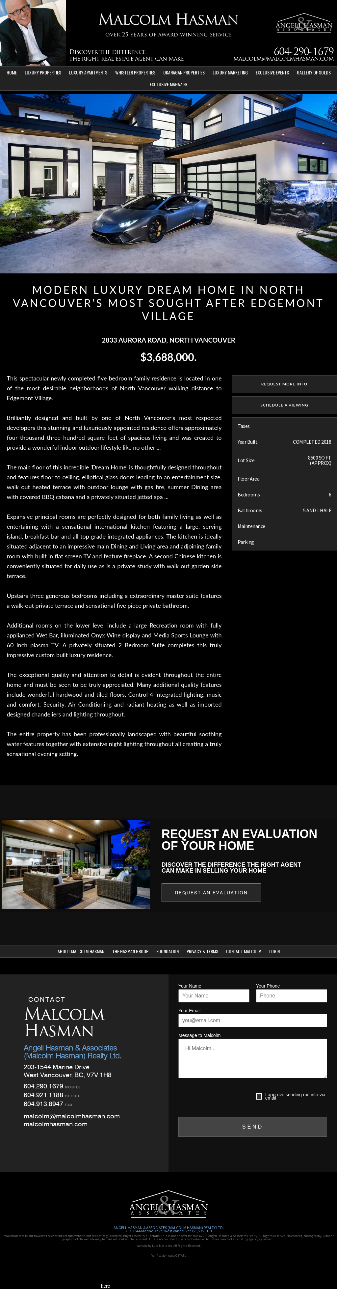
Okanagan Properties (184, 72)
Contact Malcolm (243, 951)
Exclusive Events (272, 72)
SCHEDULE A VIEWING (284, 405)
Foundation (167, 951)
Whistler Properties (135, 72)
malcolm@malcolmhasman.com (283, 59)
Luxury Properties (43, 72)
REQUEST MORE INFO (284, 383)
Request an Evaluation (211, 892)
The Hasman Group (130, 951)
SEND (252, 1127)
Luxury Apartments (88, 72)
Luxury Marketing (230, 72)
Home (12, 72)
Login (274, 951)
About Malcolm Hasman (81, 951)
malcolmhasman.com (56, 1124)
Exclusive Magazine (169, 84)
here (105, 1286)
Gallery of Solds (314, 72)
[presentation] (228, 1097)
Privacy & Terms (202, 951)
